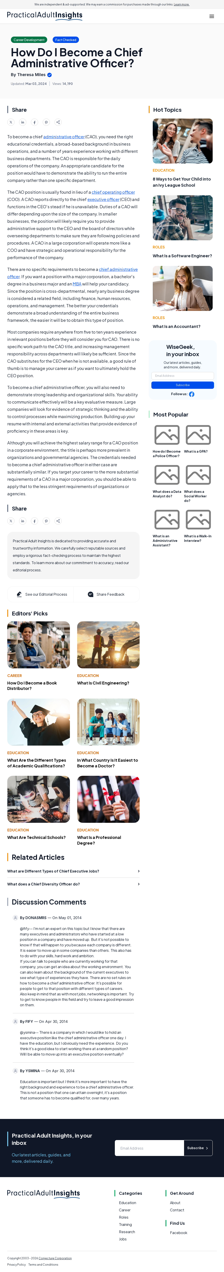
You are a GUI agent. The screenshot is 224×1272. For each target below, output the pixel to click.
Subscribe (183, 385)
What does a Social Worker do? (195, 496)
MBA (77, 283)
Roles (159, 247)
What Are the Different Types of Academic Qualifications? (36, 762)
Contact (177, 1210)
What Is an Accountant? (177, 326)
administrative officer (64, 136)
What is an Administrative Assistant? (165, 540)
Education (88, 675)
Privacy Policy (16, 1264)
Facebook (178, 1232)
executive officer (103, 199)
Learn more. (182, 4)
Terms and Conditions (43, 1264)
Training (125, 1224)
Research (127, 1231)
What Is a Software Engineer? (182, 255)
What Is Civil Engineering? (103, 682)
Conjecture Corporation (55, 1258)
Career (14, 675)
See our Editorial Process (41, 594)
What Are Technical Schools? (36, 837)
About (175, 1202)
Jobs (123, 1239)
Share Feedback (105, 594)
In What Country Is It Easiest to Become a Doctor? (107, 762)
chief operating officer (113, 192)
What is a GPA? (196, 451)
